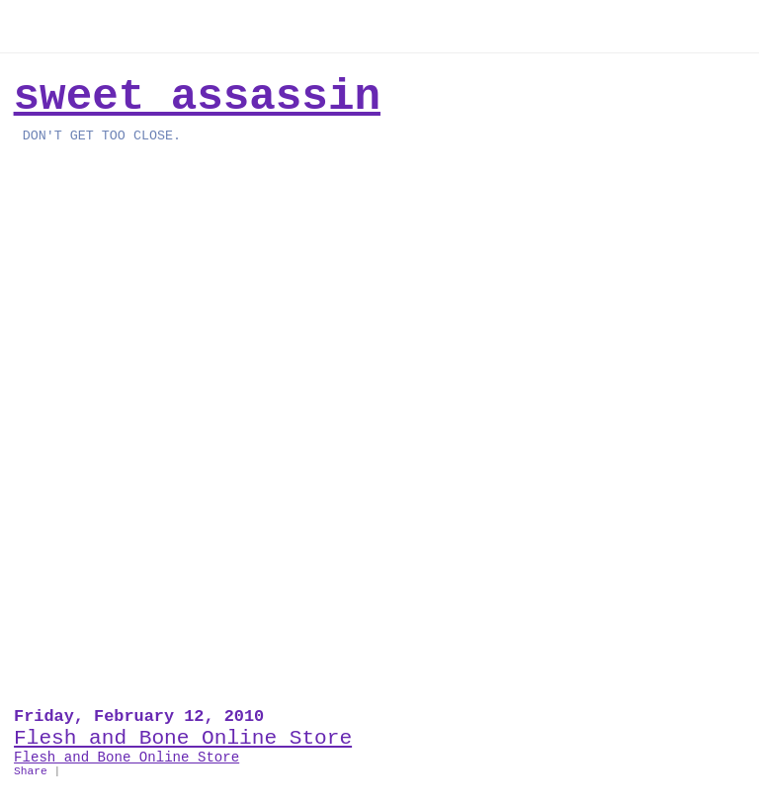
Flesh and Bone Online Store (183, 738)
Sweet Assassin (197, 97)
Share (30, 771)
